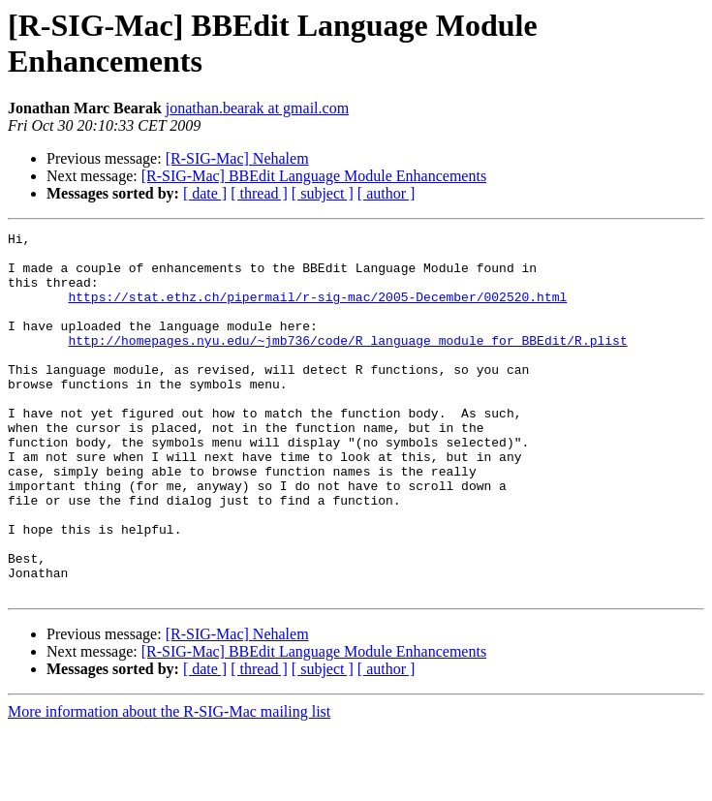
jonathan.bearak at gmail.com (257, 108)
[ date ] (205, 193)
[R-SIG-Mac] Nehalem (237, 158)
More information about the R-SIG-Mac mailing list (169, 784)
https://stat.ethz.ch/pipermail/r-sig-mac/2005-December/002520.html (317, 311)
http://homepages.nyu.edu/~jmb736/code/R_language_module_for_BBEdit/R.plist (347, 363)
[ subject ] (323, 193)
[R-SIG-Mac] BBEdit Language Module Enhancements (313, 176)
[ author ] (386, 193)
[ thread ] (259, 193)
